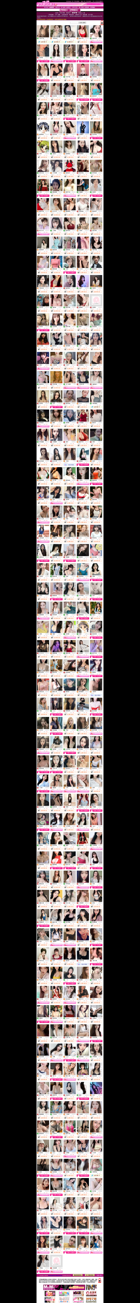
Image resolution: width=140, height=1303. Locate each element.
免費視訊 (87, 38)
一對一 (47, 38)
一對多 (74, 384)
